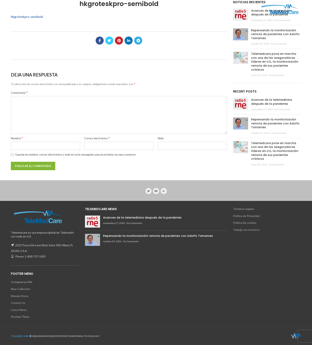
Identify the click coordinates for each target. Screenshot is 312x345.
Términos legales (243, 209)
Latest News (19, 309)
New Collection (20, 289)
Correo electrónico (97, 138)
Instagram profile (21, 282)
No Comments (282, 20)
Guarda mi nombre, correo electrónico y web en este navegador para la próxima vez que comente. (75, 154)
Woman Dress (20, 296)
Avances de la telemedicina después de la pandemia (271, 102)
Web (161, 138)
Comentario (19, 92)
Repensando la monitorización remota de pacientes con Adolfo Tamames (275, 34)
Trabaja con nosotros (246, 229)
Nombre (17, 138)
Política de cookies (244, 222)
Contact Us (18, 302)
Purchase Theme (20, 316)
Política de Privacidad (246, 216)
